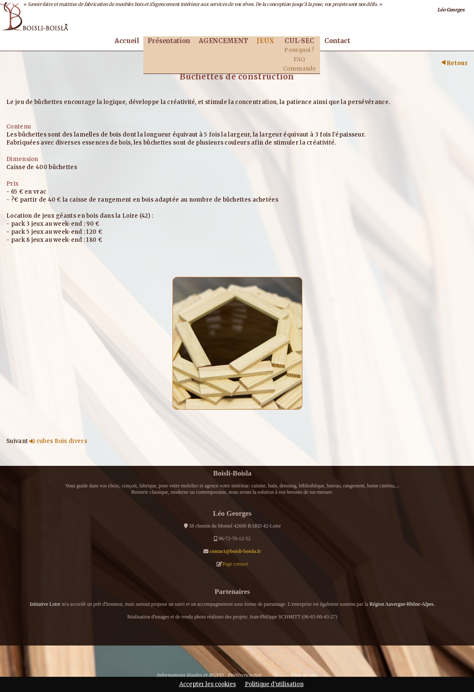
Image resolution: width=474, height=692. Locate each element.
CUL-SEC (299, 41)
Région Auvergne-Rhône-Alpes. (402, 604)
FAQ (299, 59)
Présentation (169, 41)
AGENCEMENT (223, 41)
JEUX (265, 41)
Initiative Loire (45, 604)
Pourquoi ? (299, 50)
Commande (299, 68)
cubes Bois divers (58, 441)
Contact (337, 41)
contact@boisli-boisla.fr (235, 551)
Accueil (127, 41)
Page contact (235, 564)
